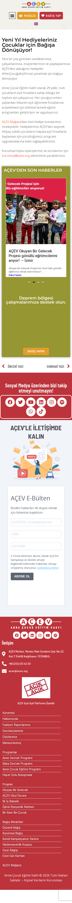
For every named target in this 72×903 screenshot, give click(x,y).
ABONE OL (22, 578)
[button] (12, 15)
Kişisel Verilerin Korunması (43, 882)
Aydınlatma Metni (48, 569)
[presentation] (39, 592)
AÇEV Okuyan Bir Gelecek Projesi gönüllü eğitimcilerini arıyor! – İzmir (46, 256)
